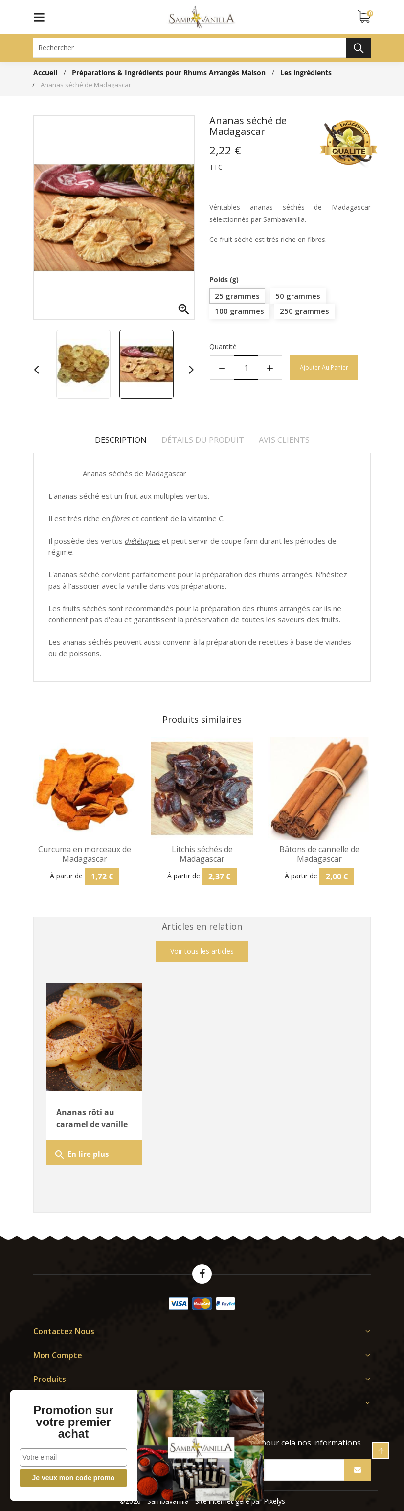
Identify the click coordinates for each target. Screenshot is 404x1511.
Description (121, 440)
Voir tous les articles (202, 951)
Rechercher (358, 48)
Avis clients (284, 440)
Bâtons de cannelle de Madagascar (319, 854)
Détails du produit (202, 440)
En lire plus (81, 1155)
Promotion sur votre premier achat (73, 1422)
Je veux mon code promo (73, 1478)
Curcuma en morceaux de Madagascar (84, 854)
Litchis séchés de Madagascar (202, 854)
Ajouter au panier (324, 367)
